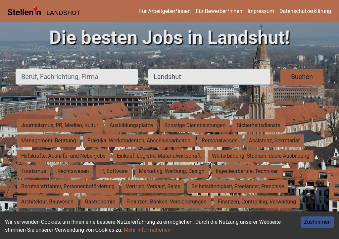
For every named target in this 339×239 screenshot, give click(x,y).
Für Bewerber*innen (219, 11)
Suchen (302, 77)
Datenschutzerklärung (305, 11)
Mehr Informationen (147, 230)
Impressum (261, 11)
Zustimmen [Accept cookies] (317, 222)
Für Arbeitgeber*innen (164, 11)
